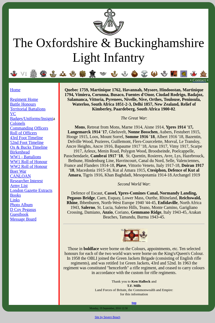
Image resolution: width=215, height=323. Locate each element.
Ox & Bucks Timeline (29, 147)
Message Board (23, 219)
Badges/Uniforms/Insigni (31, 118)
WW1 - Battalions (25, 157)
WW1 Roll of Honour (28, 161)
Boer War (18, 171)
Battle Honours (23, 104)
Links (15, 200)
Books (15, 195)
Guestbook (19, 214)
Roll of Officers (23, 133)
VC (13, 113)
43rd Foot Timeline (26, 137)
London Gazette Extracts (31, 190)
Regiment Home (24, 99)
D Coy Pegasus (23, 209)
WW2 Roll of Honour (28, 166)
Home (15, 90)
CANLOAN (20, 176)
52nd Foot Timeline (27, 142)
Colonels (17, 123)
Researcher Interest (26, 181)
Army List (19, 185)
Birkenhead (20, 152)
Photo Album (21, 204)
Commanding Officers (29, 128)
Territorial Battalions (28, 109)
